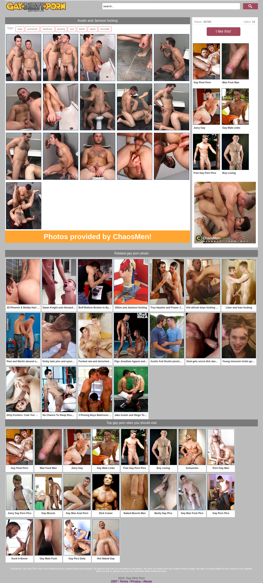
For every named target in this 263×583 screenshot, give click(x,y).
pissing (61, 29)
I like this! (223, 31)
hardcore (47, 29)
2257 (114, 581)
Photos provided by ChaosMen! (97, 237)
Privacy (135, 581)
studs (93, 29)
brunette (105, 29)
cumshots (32, 29)
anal (19, 29)
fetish (82, 29)
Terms (124, 581)
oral (72, 29)
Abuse (147, 581)
